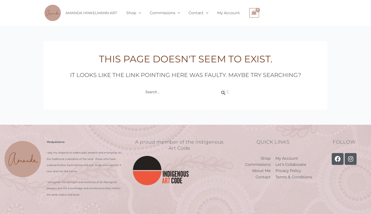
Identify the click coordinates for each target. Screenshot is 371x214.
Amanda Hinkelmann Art (91, 13)
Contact (195, 13)
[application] (138, 13)
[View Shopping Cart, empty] (249, 13)
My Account (224, 13)
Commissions (163, 13)
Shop (133, 13)
